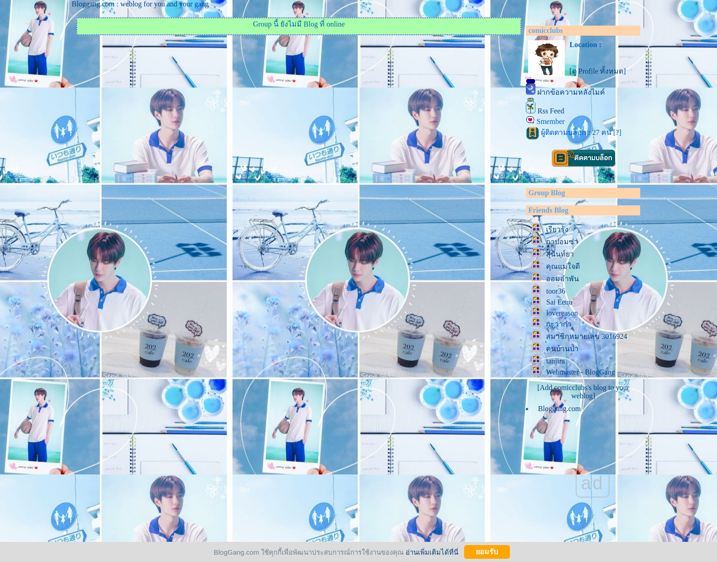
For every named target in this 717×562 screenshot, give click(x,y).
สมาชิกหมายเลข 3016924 (586, 336)
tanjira (555, 361)
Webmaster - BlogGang (580, 372)
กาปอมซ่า (562, 242)
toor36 (555, 291)
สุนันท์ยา (560, 254)
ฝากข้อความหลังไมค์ (571, 92)
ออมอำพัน (562, 279)
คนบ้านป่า (562, 349)
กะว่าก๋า (559, 324)
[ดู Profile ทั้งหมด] (597, 71)
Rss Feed (550, 111)
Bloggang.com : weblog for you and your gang (140, 4)
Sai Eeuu (559, 302)
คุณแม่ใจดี (563, 266)
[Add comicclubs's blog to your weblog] (583, 392)
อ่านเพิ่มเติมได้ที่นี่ (432, 552)
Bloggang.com (559, 408)
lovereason (562, 313)
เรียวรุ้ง (557, 229)
